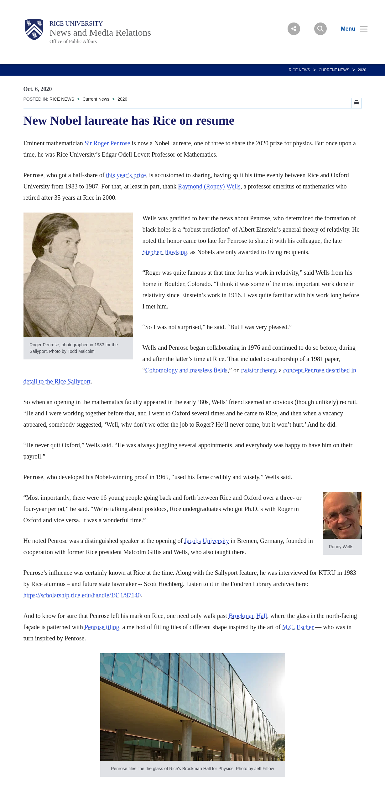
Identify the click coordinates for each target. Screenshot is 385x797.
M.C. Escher (298, 627)
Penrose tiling (102, 627)
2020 (362, 70)
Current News (334, 70)
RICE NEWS (299, 70)
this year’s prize (126, 175)
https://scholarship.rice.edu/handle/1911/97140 (82, 595)
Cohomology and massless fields (186, 370)
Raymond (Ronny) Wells (209, 186)
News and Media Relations (100, 32)
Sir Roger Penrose (107, 143)
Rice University (76, 23)
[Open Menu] (350, 29)
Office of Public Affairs (73, 41)
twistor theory (258, 370)
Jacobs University (206, 540)
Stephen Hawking (165, 251)
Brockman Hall (248, 615)
